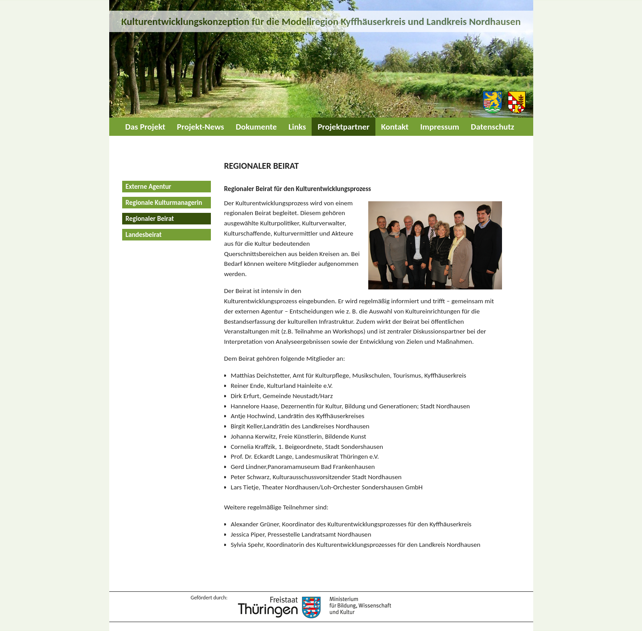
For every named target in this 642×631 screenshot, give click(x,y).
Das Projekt (145, 127)
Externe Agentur (148, 187)
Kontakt (395, 127)
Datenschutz (492, 127)
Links (297, 127)
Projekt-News (200, 127)
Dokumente (256, 127)
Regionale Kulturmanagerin (164, 203)
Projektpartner (343, 127)
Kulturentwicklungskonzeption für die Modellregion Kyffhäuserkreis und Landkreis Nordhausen (321, 21)
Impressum (439, 127)
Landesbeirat (144, 235)
